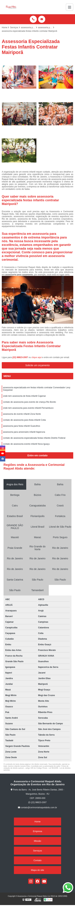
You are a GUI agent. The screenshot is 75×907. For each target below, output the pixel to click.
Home (38, 821)
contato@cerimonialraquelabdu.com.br (37, 807)
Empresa (37, 831)
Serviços (37, 850)
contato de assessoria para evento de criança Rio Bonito (29, 402)
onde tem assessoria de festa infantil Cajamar (24, 396)
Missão (37, 841)
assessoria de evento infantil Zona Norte (22, 414)
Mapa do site (37, 870)
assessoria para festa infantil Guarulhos (21, 426)
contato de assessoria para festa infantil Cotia (24, 420)
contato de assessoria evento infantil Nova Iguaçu (26, 444)
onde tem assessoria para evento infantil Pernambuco (28, 408)
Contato (37, 860)
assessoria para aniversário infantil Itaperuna (24, 432)
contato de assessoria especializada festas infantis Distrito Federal (34, 438)
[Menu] (69, 7)
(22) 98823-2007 (20, 357)
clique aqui (37, 357)
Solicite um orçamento (37, 365)
